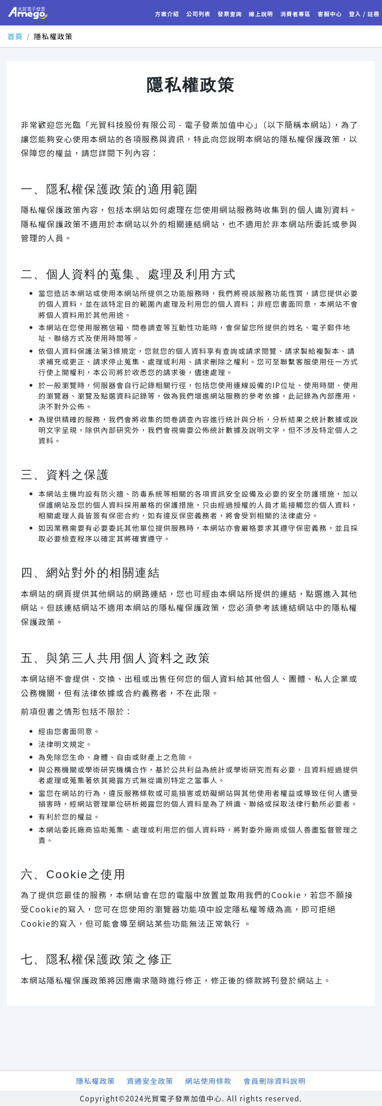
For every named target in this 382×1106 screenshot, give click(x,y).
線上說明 (261, 14)
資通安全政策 (150, 1081)
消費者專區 (295, 14)
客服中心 (330, 14)
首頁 (15, 36)
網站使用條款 (208, 1081)
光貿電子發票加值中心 (28, 12)
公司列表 (198, 14)
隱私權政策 (95, 1081)
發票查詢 (230, 14)
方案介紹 (167, 14)
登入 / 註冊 (364, 14)
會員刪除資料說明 (274, 1081)
